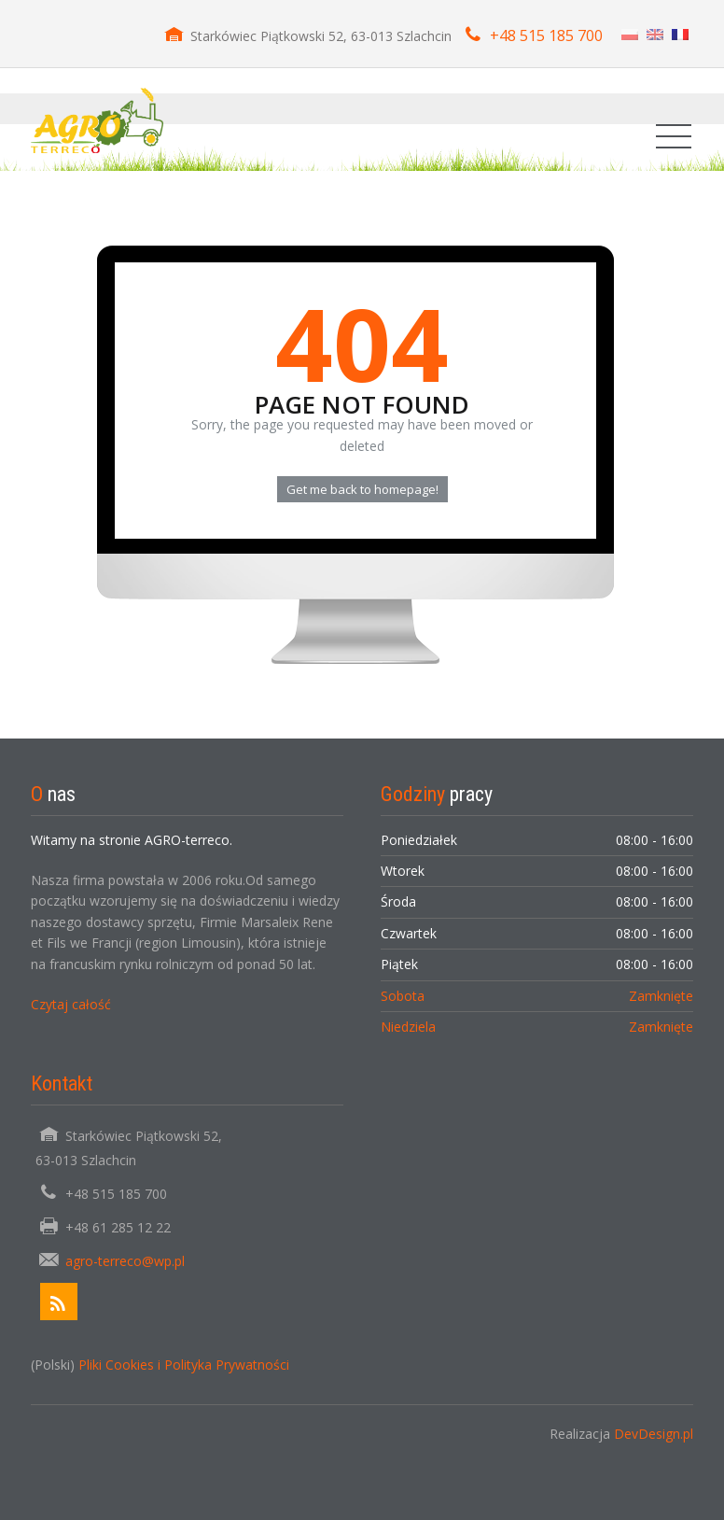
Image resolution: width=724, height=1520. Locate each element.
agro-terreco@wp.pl (125, 1261)
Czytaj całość (71, 1004)
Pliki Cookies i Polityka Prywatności (183, 1364)
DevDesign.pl (653, 1434)
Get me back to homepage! (362, 489)
